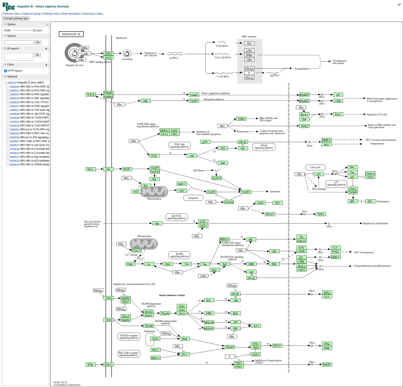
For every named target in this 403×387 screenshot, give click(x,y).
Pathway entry (51, 13)
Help (99, 13)
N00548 (14, 115)
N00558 (14, 138)
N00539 (14, 103)
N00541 (14, 91)
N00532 (14, 158)
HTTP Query (13, 72)
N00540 (14, 87)
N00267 (14, 107)
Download (88, 13)
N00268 (14, 134)
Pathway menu (11, 13)
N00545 (14, 95)
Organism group (31, 13)
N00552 (14, 130)
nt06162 (12, 84)
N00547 (14, 142)
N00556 (14, 119)
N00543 (14, 99)
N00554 (14, 127)
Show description (71, 13)
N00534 (14, 150)
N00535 (14, 162)
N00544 (14, 166)
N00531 (14, 111)
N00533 (14, 154)
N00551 (14, 123)
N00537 (14, 146)
